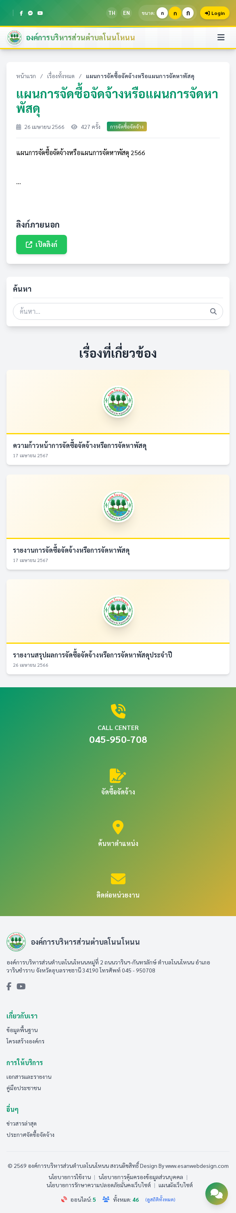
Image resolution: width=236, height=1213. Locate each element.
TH (111, 12)
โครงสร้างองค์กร (25, 1041)
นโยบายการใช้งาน (69, 1176)
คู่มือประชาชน (23, 1087)
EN (126, 12)
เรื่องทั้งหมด (61, 75)
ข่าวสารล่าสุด (21, 1123)
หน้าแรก (26, 75)
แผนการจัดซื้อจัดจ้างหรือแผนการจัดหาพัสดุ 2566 (80, 152)
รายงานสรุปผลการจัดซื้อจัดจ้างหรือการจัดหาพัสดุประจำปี (92, 655)
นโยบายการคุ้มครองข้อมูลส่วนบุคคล (140, 1176)
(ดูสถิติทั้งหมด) (160, 1199)
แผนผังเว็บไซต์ (176, 1184)
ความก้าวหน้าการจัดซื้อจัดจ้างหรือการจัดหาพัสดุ (79, 445)
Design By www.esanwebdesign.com (184, 1165)
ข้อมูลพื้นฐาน (22, 1029)
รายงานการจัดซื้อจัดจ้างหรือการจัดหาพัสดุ (71, 550)
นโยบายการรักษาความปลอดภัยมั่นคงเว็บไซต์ (98, 1184)
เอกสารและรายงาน (28, 1076)
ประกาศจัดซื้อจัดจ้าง (30, 1134)
